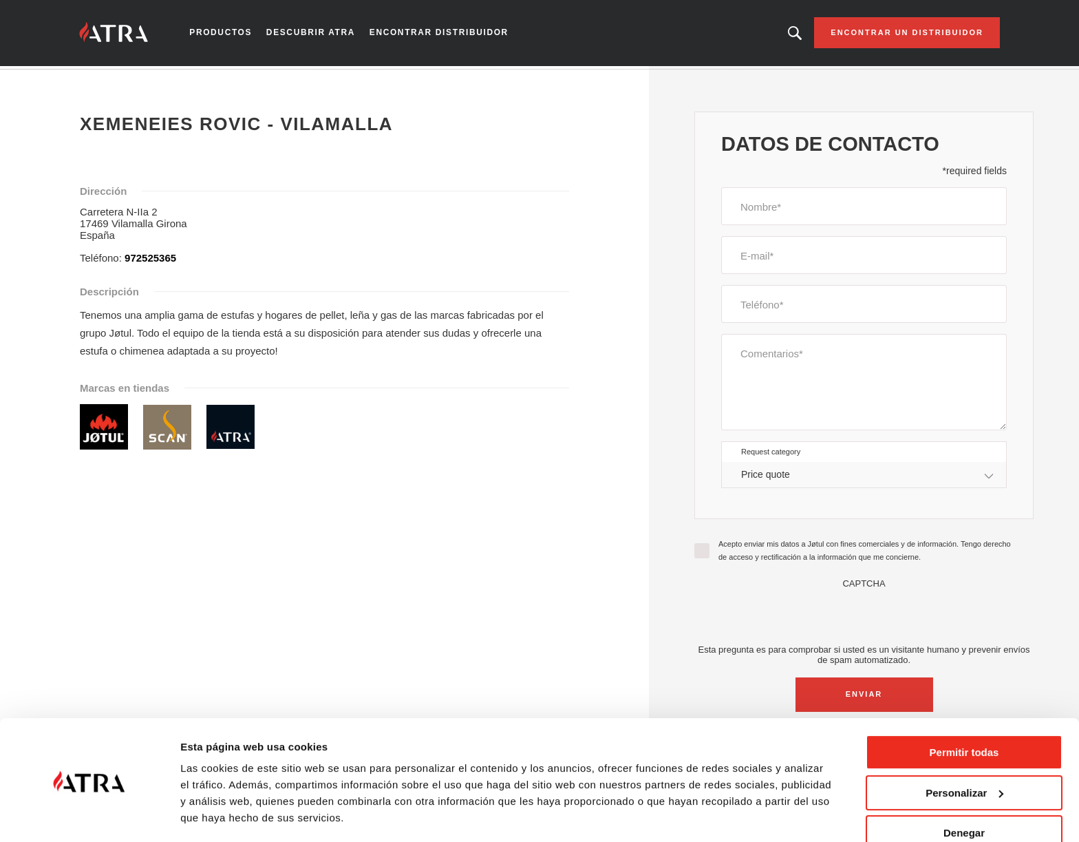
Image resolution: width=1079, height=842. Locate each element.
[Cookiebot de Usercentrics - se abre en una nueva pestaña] (89, 815)
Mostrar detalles (220, 815)
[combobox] (864, 477)
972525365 (150, 260)
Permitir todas (964, 711)
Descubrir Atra (318, 34)
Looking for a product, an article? (784, 34)
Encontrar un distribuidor (896, 34)
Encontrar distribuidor (441, 34)
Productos (231, 34)
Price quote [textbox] (765, 477)
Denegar (964, 792)
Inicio (99, 82)
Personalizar (964, 751)
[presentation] (864, 618)
